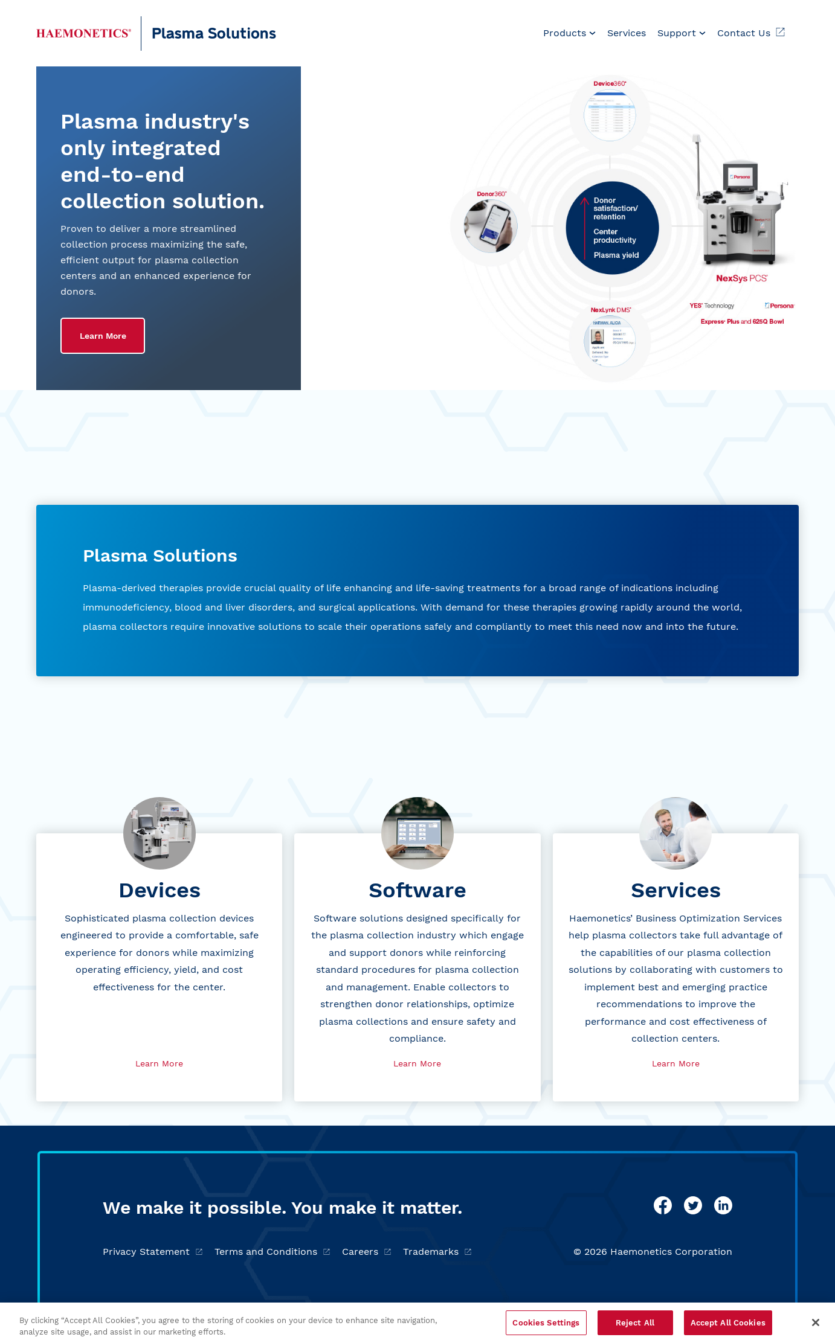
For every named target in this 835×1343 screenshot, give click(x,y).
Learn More (103, 336)
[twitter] (693, 1205)
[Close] (815, 1326)
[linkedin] (723, 1205)
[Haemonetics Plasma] (83, 33)
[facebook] (663, 1205)
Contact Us (751, 33)
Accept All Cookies (728, 1327)
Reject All (635, 1327)
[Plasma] (209, 33)
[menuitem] (569, 33)
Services (626, 33)
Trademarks (437, 1251)
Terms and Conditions (272, 1251)
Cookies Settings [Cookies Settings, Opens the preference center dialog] (545, 1327)
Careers (366, 1251)
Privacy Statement (152, 1251)
